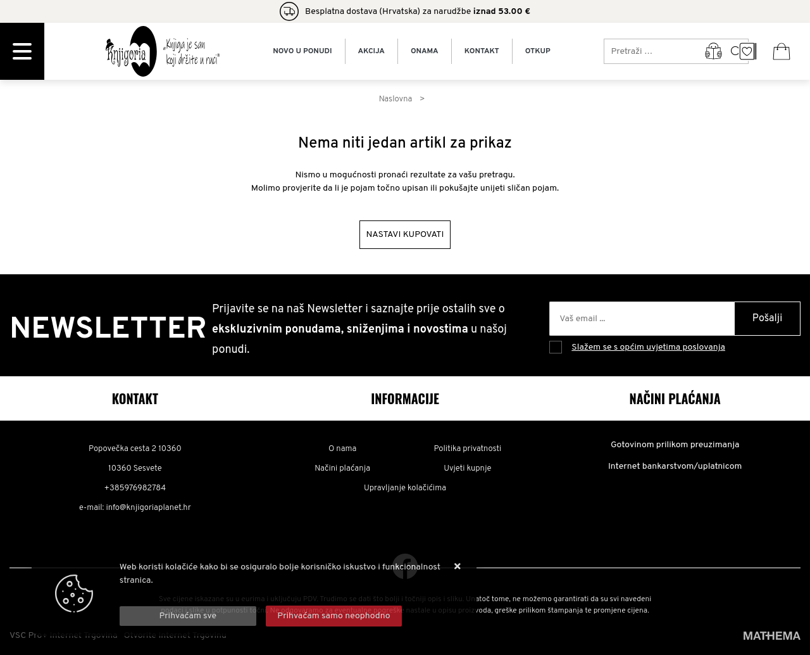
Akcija (371, 51)
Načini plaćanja (342, 469)
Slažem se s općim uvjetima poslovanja (648, 347)
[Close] (188, 616)
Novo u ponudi (302, 51)
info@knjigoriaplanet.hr (148, 508)
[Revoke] (334, 616)
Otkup (538, 51)
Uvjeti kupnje (467, 469)
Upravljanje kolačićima (405, 488)
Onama (425, 51)
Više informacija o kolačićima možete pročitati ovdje (222, 593)
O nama (342, 449)
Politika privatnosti (467, 449)
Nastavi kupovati (405, 234)
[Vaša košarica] (781, 51)
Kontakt (481, 51)
